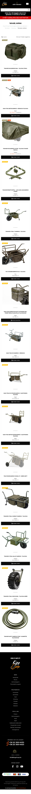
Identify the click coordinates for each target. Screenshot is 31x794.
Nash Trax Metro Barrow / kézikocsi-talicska (15, 108)
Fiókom (15, 714)
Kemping (15, 699)
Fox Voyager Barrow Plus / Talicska (15, 271)
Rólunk (15, 679)
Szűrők (4, 37)
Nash (15, 111)
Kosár (15, 718)
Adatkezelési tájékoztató (15, 723)
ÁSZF (15, 720)
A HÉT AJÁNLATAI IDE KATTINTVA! (15, 18)
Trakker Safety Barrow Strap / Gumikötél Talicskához (15, 637)
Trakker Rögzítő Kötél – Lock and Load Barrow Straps (15, 190)
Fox (15, 274)
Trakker (15, 71)
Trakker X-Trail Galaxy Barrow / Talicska (15, 556)
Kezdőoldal (15, 677)
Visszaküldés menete (15, 725)
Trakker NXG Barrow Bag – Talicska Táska (15, 68)
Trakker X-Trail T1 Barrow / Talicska (15, 231)
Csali (15, 697)
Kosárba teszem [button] (16, 75)
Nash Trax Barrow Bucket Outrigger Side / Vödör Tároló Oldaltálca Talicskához (15, 312)
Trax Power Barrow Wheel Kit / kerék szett (15, 476)
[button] (27, 4)
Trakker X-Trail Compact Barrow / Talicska (15, 516)
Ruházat (15, 701)
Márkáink (15, 705)
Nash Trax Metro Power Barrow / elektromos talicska (15, 435)
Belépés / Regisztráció (17, 4)
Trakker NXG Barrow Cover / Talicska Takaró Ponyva (15, 149)
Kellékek (15, 703)
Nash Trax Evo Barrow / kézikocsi (15, 353)
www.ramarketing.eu (21, 788)
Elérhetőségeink (15, 682)
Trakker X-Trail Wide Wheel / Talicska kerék (15, 596)
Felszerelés (15, 692)
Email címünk (15, 755)
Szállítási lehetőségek (15, 727)
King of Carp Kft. (15, 658)
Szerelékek (15, 694)
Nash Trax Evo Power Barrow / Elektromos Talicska (15, 394)
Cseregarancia (15, 729)
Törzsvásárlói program (15, 684)
